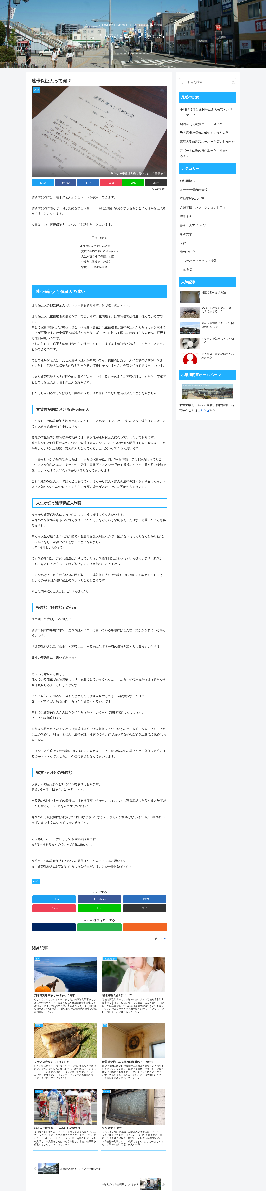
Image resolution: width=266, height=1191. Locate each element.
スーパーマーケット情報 (200, 260)
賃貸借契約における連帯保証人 (100, 251)
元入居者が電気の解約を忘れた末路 (204, 133)
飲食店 (187, 269)
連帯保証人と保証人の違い (96, 246)
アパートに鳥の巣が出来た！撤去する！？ (204, 153)
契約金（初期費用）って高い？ (201, 124)
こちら (203, 410)
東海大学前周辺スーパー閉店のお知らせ (207, 141)
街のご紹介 (187, 252)
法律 (36, 883)
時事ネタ (186, 216)
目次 (94, 237)
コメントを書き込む (99, 1137)
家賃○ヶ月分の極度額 (94, 268)
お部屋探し (187, 181)
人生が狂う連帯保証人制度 (97, 257)
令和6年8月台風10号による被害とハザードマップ (206, 112)
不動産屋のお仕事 (192, 198)
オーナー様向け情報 (193, 189)
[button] (233, 82)
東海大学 (186, 234)
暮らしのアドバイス (193, 225)
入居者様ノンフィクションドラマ (203, 207)
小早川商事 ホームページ (51, 1170)
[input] (207, 82)
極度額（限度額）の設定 (96, 262)
